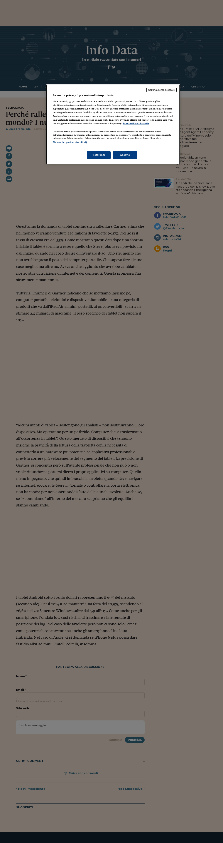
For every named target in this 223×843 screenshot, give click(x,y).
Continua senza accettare (161, 90)
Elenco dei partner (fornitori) (70, 142)
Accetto (125, 155)
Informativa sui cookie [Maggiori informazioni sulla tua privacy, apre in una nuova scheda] (136, 123)
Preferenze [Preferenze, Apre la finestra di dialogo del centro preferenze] (99, 155)
